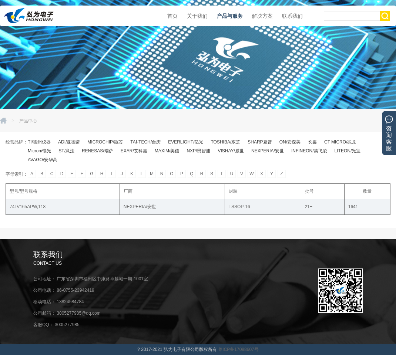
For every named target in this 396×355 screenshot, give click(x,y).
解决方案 (262, 16)
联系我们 (292, 16)
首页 (172, 16)
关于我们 (197, 16)
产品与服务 (230, 16)
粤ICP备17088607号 (238, 349)
